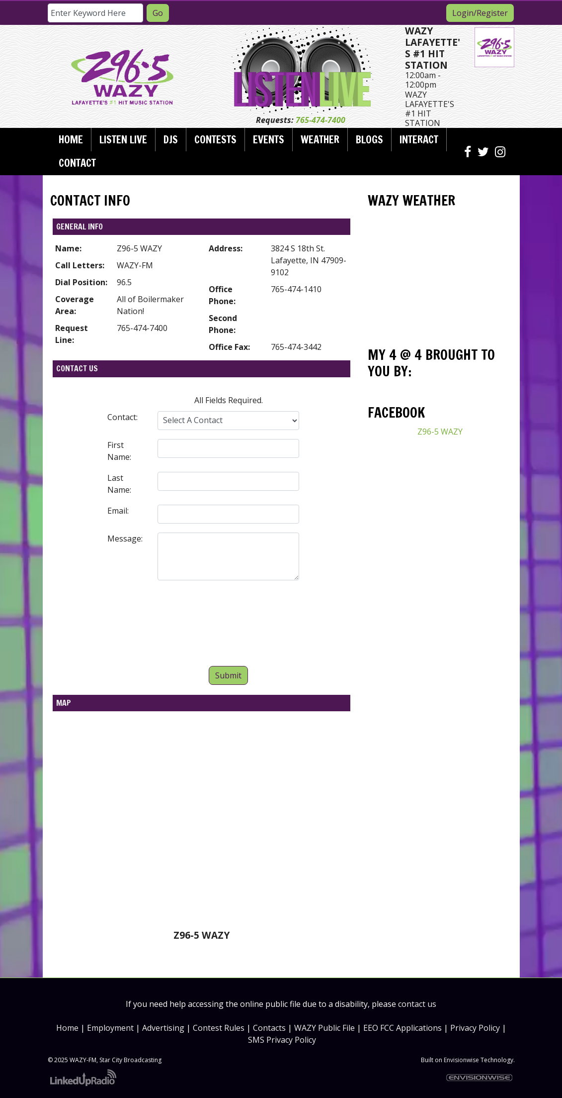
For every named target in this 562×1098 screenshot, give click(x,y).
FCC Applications (411, 1027)
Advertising (163, 1027)
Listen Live (123, 139)
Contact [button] (77, 162)
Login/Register (480, 12)
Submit (228, 675)
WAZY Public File (324, 1027)
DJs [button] (170, 139)
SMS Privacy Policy (282, 1039)
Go (158, 12)
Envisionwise (461, 1060)
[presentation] (228, 625)
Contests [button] (215, 139)
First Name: (119, 450)
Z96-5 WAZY (440, 431)
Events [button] (268, 139)
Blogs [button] (369, 139)
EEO (370, 1027)
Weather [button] (320, 139)
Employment (110, 1027)
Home (71, 139)
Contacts (269, 1027)
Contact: (122, 417)
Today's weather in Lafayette (439, 322)
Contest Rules (218, 1027)
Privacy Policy (475, 1027)
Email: (118, 510)
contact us (417, 1003)
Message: (125, 538)
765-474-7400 (320, 119)
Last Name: (119, 483)
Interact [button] (419, 139)
